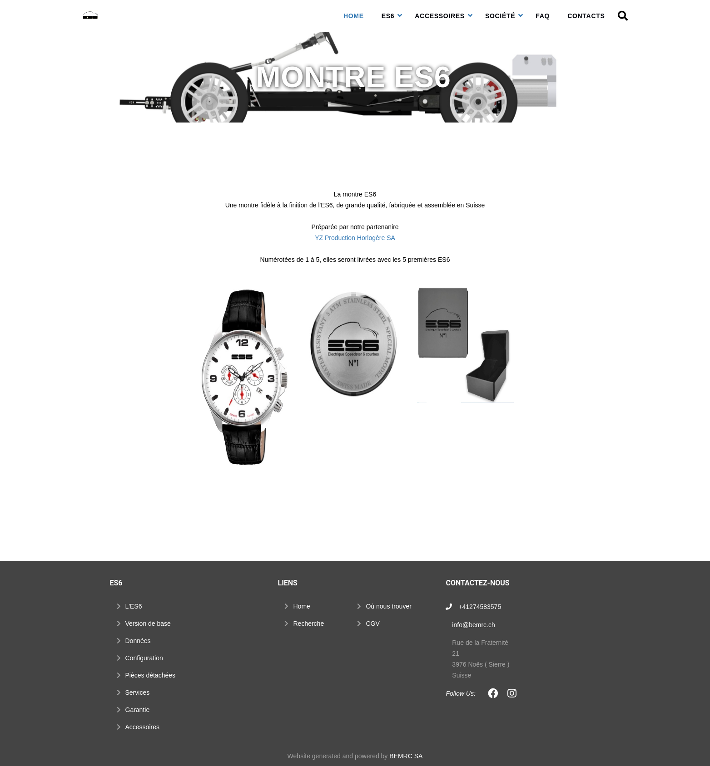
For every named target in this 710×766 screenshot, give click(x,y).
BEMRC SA (405, 756)
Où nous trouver (388, 606)
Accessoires (440, 16)
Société (500, 16)
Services (137, 692)
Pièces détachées (150, 675)
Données (138, 640)
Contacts (586, 16)
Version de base (148, 623)
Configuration (144, 658)
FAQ (543, 16)
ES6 (388, 16)
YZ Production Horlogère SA (355, 237)
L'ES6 (133, 606)
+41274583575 (479, 606)
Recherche (308, 623)
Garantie (137, 709)
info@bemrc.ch (473, 625)
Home (353, 16)
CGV (372, 623)
